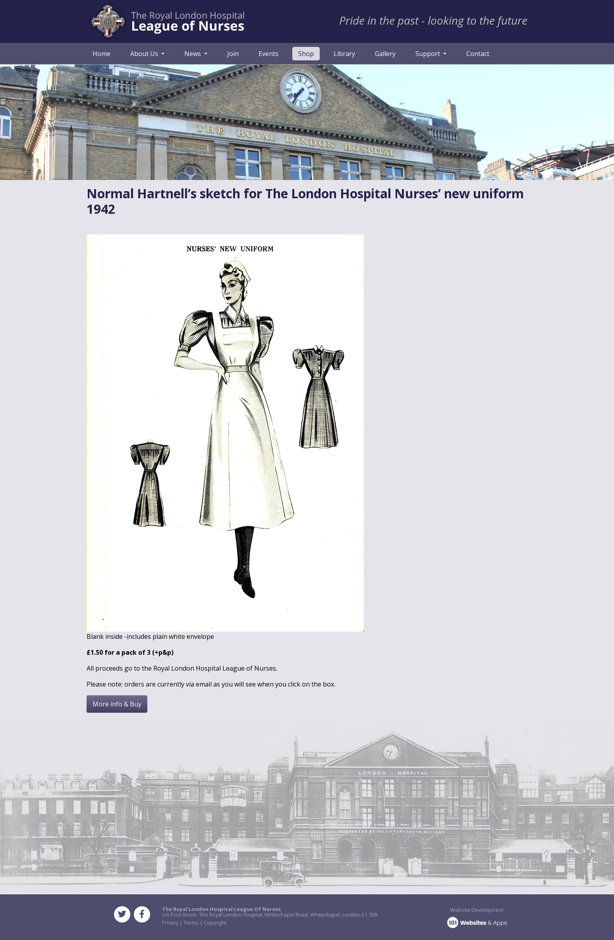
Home (101, 53)
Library (344, 53)
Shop (309, 53)
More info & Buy (117, 704)
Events (268, 53)
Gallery (385, 53)
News (193, 53)
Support (428, 53)
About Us (145, 53)
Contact (477, 53)
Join (233, 53)
